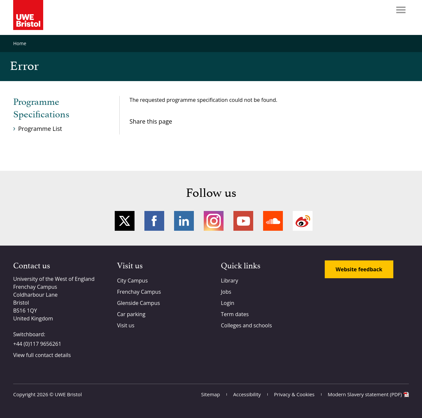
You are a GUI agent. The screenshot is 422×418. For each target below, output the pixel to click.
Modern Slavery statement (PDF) (365, 394)
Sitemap (210, 394)
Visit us (126, 325)
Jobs (226, 291)
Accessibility (247, 394)
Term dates (235, 314)
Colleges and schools (246, 325)
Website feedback (359, 269)
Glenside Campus (138, 303)
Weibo (303, 221)
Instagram (214, 221)
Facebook (154, 221)
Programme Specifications (41, 108)
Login (227, 303)
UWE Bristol (68, 394)
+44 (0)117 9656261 (37, 343)
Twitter (125, 221)
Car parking (131, 314)
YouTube (243, 221)
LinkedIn (184, 221)
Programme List (40, 129)
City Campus (132, 280)
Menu (401, 10)
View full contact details (42, 355)
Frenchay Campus (139, 291)
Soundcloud (273, 221)
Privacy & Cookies (294, 394)
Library (229, 280)
